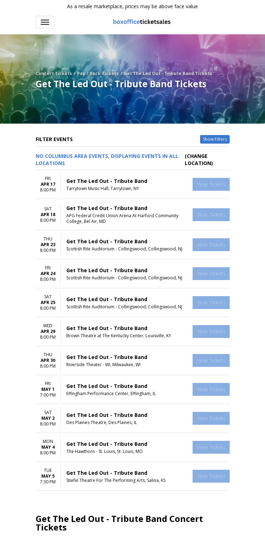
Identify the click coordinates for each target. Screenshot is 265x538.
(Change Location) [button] (199, 159)
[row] (133, 184)
